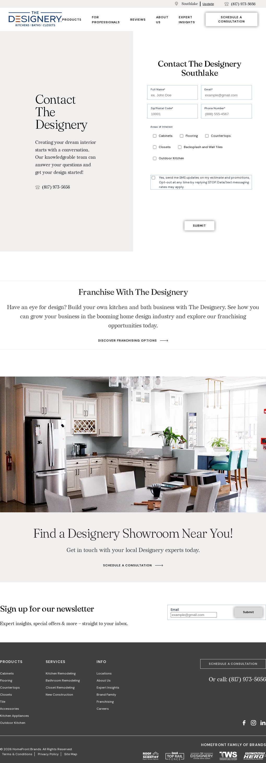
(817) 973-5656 (243, 4)
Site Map (70, 754)
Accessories (9, 709)
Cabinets (163, 136)
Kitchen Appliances (14, 716)
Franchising (105, 702)
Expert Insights (108, 687)
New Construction (59, 694)
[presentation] (187, 204)
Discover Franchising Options (133, 341)
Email (207, 89)
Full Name (157, 89)
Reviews (138, 19)
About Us (104, 680)
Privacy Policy (48, 754)
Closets (162, 147)
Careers (103, 709)
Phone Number (214, 108)
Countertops (218, 136)
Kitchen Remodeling (61, 673)
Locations (104, 673)
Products (71, 19)
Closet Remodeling (60, 687)
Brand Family (106, 694)
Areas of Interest (161, 126)
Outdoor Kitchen (168, 158)
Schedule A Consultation (133, 565)
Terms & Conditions (17, 754)
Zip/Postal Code (161, 108)
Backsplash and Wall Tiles (200, 147)
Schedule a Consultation (231, 19)
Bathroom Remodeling (63, 680)
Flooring (189, 136)
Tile (2, 702)
